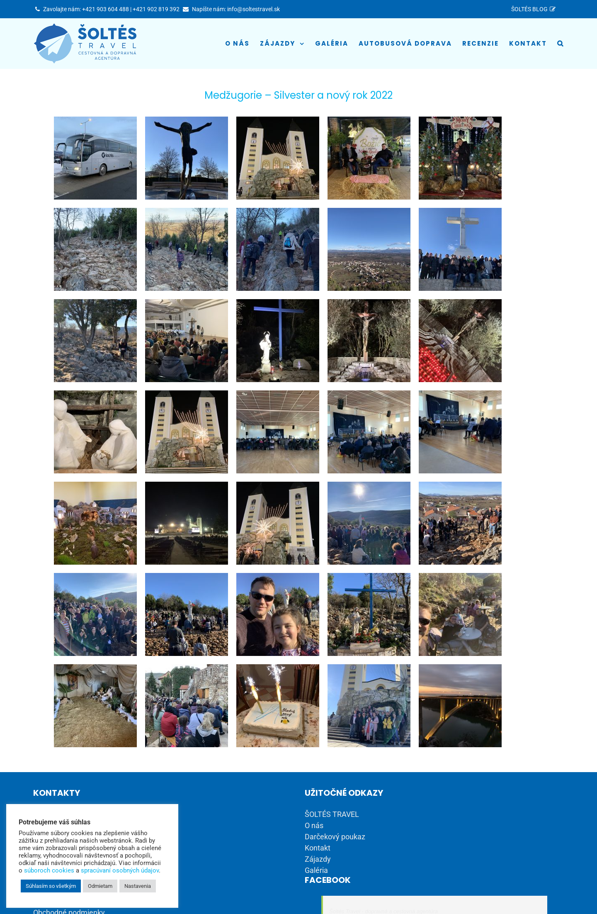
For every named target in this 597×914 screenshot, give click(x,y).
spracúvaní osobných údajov (120, 870)
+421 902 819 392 (156, 9)
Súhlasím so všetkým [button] (51, 886)
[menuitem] (535, 9)
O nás (314, 825)
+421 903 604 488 (105, 9)
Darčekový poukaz (335, 836)
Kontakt (317, 847)
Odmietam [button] (100, 886)
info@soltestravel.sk (253, 9)
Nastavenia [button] (137, 886)
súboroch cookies (49, 870)
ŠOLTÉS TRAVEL (332, 814)
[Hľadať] (560, 43)
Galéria (316, 870)
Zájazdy (318, 859)
